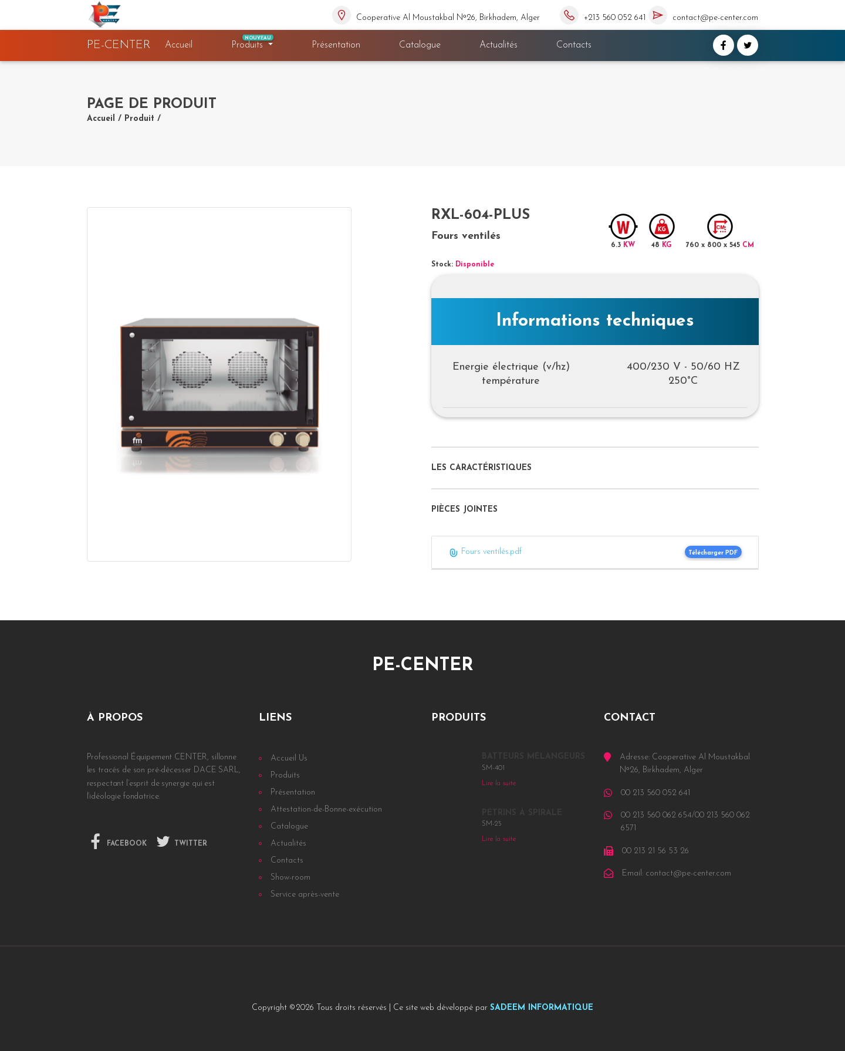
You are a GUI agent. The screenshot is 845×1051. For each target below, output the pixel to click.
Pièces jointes (464, 509)
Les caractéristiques (481, 468)
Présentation (336, 45)
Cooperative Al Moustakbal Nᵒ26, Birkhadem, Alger (448, 17)
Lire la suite (499, 783)
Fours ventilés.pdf (485, 553)
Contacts (574, 45)
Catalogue (420, 45)
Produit (139, 118)
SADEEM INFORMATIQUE (541, 1007)
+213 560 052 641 (614, 17)
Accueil (181, 45)
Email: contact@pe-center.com (676, 873)
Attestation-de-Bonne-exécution (326, 809)
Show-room (290, 877)
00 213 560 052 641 (655, 793)
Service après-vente (305, 894)
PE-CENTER (119, 45)
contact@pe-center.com (715, 17)
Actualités (498, 45)
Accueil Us (289, 758)
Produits (252, 42)
